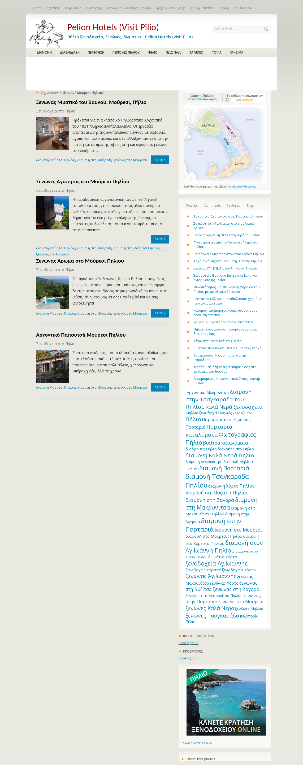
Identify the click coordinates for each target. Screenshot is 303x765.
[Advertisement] (151, 74)
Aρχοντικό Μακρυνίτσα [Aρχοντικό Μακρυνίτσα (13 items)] (208, 392)
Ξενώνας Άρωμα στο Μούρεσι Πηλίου (80, 260)
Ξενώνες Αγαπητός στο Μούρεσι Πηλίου (82, 181)
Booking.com (188, 643)
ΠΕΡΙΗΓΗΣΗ (96, 52)
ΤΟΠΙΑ (217, 52)
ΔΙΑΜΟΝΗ (44, 52)
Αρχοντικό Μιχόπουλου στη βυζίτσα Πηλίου (227, 261)
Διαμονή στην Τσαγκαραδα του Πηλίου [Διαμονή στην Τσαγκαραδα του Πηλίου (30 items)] (218, 399)
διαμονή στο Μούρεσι (94, 160)
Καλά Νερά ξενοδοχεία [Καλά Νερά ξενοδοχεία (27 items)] (233, 406)
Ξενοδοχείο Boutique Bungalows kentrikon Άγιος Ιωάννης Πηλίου (225, 277)
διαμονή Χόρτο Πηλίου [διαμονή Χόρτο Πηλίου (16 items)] (231, 486)
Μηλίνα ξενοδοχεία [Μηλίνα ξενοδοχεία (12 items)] (202, 412)
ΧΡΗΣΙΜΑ (236, 52)
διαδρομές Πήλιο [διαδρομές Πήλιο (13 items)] (201, 448)
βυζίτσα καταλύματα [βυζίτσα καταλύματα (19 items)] (225, 443)
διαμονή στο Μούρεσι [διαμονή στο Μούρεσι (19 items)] (238, 530)
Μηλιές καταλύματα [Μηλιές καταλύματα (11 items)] (236, 413)
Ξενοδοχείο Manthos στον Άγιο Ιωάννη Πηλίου (228, 254)
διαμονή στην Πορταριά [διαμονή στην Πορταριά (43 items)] (213, 524)
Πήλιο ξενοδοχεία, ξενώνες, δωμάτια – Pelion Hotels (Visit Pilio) (135, 29)
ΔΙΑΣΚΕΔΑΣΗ (70, 52)
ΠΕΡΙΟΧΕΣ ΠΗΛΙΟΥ (126, 52)
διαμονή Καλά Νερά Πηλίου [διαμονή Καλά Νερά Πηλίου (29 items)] (221, 455)
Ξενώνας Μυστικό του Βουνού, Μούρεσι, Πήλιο (91, 102)
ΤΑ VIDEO (196, 52)
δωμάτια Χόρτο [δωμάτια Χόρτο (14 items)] (222, 556)
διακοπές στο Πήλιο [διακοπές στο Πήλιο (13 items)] (236, 448)
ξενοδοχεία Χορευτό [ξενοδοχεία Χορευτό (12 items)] (203, 569)
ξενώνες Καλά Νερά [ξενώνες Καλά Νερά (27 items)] (209, 608)
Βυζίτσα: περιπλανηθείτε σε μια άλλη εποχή (227, 348)
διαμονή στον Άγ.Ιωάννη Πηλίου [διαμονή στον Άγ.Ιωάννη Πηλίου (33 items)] (224, 546)
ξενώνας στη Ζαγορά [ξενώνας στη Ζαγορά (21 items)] (236, 589)
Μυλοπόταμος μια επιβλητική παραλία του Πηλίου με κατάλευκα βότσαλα (226, 289)
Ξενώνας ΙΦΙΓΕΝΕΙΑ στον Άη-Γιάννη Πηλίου (225, 268)
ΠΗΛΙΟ (153, 52)
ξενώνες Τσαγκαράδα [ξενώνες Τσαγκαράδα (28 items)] (212, 615)
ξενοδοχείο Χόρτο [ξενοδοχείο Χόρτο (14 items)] (239, 569)
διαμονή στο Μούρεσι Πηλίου (136, 248)
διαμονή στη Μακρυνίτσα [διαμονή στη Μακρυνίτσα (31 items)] (221, 503)
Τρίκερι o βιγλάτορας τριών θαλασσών (223, 322)
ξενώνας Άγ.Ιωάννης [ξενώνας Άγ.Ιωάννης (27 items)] (210, 576)
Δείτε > (159, 160)
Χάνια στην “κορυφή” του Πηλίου (218, 341)
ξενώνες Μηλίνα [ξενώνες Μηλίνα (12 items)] (249, 608)
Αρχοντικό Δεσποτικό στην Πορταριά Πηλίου (228, 216)
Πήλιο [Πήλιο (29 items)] (193, 419)
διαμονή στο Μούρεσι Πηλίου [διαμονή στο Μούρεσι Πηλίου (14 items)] (213, 536)
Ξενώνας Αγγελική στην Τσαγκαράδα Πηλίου (226, 235)
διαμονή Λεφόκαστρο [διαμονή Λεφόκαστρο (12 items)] (204, 461)
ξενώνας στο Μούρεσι (130, 160)
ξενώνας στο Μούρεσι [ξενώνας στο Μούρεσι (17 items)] (241, 601)
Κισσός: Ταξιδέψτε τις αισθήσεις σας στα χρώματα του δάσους (225, 369)
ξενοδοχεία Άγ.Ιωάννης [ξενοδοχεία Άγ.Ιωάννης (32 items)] (216, 563)
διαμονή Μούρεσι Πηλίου (55, 160)
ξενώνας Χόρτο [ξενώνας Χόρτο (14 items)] (224, 583)
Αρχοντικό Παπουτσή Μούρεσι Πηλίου (81, 334)
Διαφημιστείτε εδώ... (198, 743)
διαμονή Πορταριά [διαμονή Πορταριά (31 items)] (224, 468)
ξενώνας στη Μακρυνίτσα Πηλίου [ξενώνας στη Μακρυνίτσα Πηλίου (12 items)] (214, 595)
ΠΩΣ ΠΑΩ (173, 52)
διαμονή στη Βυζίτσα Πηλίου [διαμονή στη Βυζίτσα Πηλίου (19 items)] (217, 492)
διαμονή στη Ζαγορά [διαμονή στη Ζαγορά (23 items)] (209, 500)
